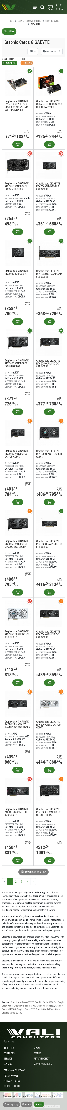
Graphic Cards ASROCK (46, 1002)
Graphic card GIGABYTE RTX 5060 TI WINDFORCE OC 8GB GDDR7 (48, 812)
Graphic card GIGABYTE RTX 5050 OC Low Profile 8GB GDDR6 (49, 273)
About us (9, 1048)
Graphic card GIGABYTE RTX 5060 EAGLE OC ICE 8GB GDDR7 (17, 634)
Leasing (8, 1063)
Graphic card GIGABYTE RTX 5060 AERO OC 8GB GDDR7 (48, 724)
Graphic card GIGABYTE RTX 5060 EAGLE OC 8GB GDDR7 (49, 453)
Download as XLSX (33, 872)
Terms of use (11, 1075)
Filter (9, 31)
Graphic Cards (52, 21)
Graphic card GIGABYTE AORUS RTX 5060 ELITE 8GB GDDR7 (17, 811)
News (37, 1048)
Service (8, 1058)
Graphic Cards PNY (25, 1009)
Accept (39, 1104)
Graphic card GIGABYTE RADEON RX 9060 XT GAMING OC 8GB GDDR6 (17, 724)
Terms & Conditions (15, 1070)
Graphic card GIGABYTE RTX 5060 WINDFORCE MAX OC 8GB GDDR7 (17, 543)
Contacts (9, 1053)
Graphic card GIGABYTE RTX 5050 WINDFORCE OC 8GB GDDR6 (17, 363)
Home (11, 21)
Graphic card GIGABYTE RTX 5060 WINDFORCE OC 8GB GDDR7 (17, 453)
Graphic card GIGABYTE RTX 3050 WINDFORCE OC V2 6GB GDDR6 (17, 186)
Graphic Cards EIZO (45, 1005)
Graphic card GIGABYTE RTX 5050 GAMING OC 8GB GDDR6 (48, 363)
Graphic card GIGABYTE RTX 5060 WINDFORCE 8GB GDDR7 (48, 186)
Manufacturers (43, 1063)
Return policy (41, 1058)
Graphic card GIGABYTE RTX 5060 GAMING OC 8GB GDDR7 (48, 634)
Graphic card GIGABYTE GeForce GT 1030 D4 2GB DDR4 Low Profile (49, 104)
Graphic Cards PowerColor (48, 1009)
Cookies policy (12, 1086)
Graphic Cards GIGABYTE (22, 1002)
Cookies (26, 1104)
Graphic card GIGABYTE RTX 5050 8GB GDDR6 (17, 272)
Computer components (29, 21)
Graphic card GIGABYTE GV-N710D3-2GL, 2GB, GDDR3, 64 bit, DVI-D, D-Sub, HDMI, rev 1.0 (17, 105)
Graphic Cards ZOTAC (12, 1012)
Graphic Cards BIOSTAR (24, 1005)
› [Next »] (33, 881)
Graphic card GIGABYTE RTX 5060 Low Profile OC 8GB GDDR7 (49, 544)
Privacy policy (12, 1080)
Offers (37, 1053)
